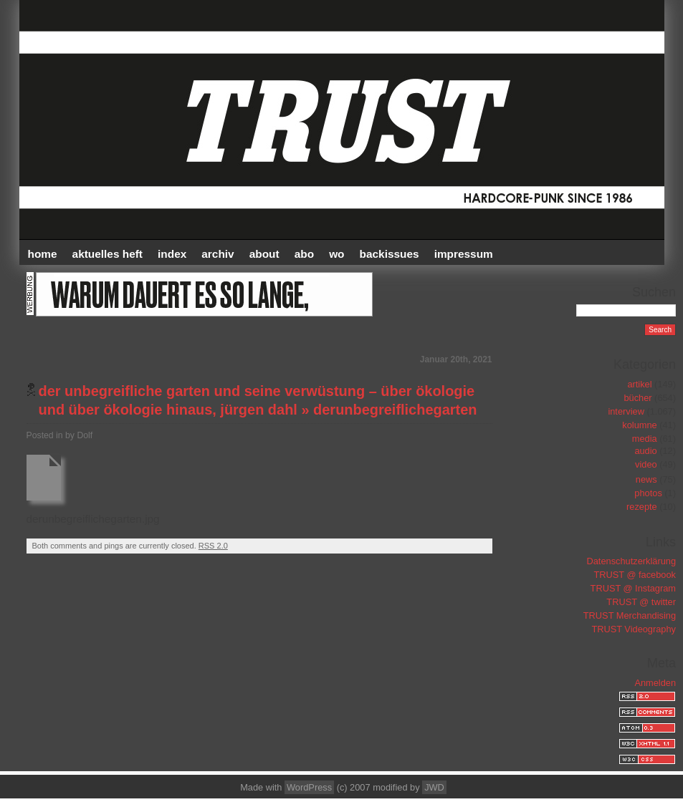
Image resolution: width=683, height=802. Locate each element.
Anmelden (655, 682)
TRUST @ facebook (635, 574)
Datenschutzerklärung (631, 561)
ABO (304, 254)
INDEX (172, 254)
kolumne (639, 425)
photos (647, 493)
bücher (637, 397)
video (646, 464)
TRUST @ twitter (641, 601)
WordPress (309, 787)
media (644, 438)
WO (336, 254)
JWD (434, 787)
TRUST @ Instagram (633, 588)
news (646, 479)
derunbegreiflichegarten (395, 409)
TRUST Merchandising (629, 615)
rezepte (641, 506)
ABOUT (264, 254)
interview (626, 411)
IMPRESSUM (463, 254)
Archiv (217, 254)
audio (645, 450)
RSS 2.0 (213, 545)
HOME (42, 254)
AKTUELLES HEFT (107, 254)
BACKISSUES (389, 254)
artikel (639, 384)
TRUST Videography (633, 629)
